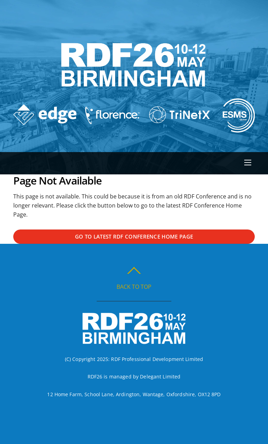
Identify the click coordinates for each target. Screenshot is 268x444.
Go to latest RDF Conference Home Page (134, 236)
